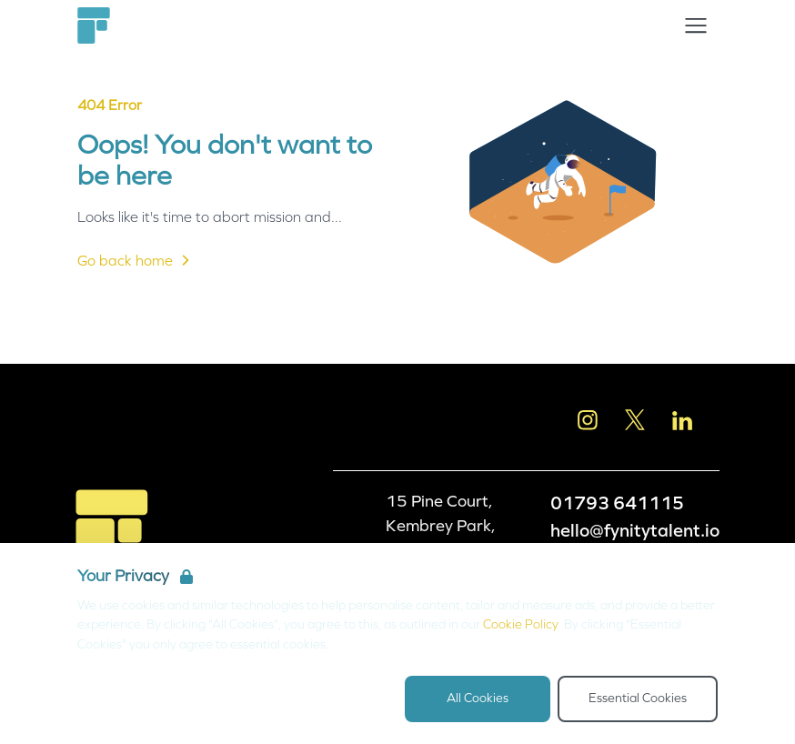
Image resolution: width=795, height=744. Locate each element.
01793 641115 (617, 503)
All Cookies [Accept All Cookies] (477, 698)
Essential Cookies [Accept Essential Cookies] (638, 698)
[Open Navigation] (696, 25)
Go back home (136, 260)
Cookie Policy (521, 624)
